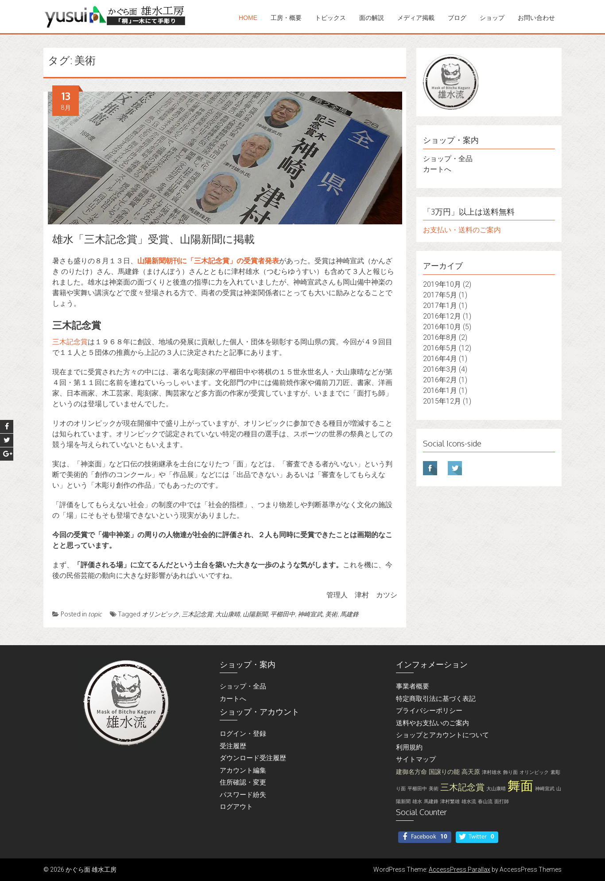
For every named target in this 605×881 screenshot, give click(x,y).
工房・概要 (286, 17)
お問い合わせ (536, 17)
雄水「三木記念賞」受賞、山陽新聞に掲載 (153, 239)
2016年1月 (440, 390)
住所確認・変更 (243, 782)
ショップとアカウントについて (442, 735)
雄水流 (469, 801)
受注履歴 (233, 746)
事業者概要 (412, 686)
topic (95, 614)
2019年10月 (442, 284)
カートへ (437, 169)
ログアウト (236, 807)
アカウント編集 (243, 770)
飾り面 (510, 772)
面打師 (501, 801)
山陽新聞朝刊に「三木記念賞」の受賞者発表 (208, 261)
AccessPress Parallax (459, 869)
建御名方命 (411, 772)
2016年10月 (442, 327)
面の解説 (371, 17)
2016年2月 (440, 380)
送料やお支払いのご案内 (432, 723)
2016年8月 (440, 337)
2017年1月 (440, 305)
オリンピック (160, 614)
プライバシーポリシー (429, 711)
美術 (331, 614)
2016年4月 (440, 358)
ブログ (457, 17)
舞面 (520, 785)
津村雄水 (491, 772)
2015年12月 (442, 401)
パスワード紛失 (243, 795)
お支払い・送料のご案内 (462, 230)
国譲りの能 (444, 772)
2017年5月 (440, 295)
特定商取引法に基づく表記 (436, 699)
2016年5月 (440, 348)
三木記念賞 (70, 342)
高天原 (471, 772)
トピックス (330, 17)
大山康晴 (227, 614)
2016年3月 (440, 369)
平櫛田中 (282, 614)
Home (248, 17)
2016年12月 (442, 316)
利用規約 (409, 747)
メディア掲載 (415, 17)
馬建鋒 (349, 614)
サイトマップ (416, 759)
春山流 (485, 801)
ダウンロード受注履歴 (253, 758)
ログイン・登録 (243, 734)
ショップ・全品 (448, 158)
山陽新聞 (255, 614)
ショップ (492, 17)
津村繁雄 (450, 801)
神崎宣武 (310, 614)
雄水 (417, 801)
